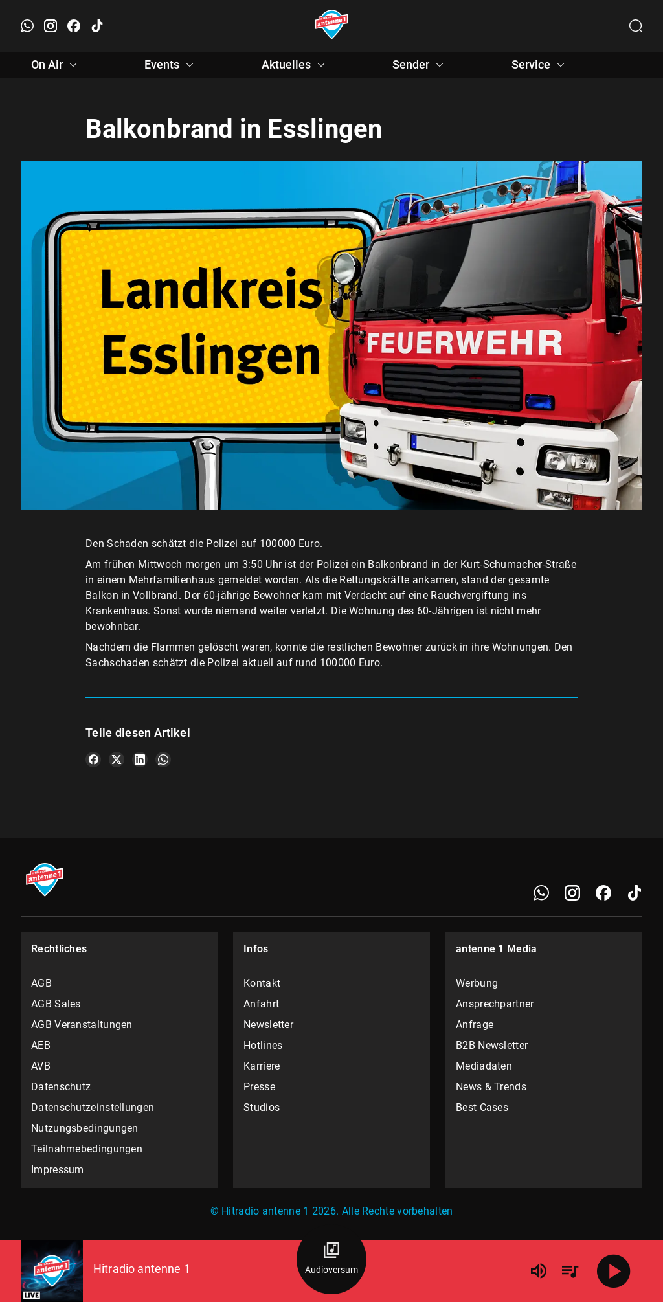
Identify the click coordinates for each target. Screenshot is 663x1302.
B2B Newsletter (492, 1045)
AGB (41, 983)
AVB (41, 1066)
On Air (56, 65)
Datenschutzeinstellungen (92, 1107)
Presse (259, 1087)
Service (539, 65)
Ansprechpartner (495, 1004)
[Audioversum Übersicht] (331, 1259)
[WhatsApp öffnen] (27, 25)
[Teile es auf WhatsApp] (163, 759)
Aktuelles (295, 65)
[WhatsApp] (541, 893)
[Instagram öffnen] (50, 25)
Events (170, 65)
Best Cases (482, 1107)
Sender (419, 65)
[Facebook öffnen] (73, 25)
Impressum (57, 1169)
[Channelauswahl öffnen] (635, 26)
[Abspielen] (614, 1271)
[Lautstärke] (538, 1271)
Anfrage (474, 1024)
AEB (41, 1045)
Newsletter (268, 1024)
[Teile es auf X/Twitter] (116, 759)
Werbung (477, 983)
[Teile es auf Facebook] (93, 759)
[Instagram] (572, 893)
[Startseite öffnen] (332, 25)
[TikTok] (634, 893)
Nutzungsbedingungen (85, 1128)
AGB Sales (56, 1004)
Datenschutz (61, 1087)
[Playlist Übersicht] (569, 1271)
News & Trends (491, 1087)
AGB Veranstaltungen (82, 1024)
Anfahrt (261, 1004)
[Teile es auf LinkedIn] (140, 759)
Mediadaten (484, 1066)
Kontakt (261, 983)
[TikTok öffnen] (97, 25)
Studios (261, 1107)
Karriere (261, 1066)
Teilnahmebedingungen (86, 1149)
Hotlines (262, 1045)
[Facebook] (603, 893)
